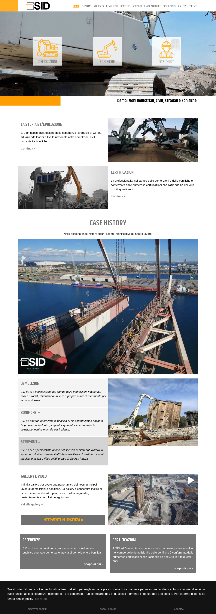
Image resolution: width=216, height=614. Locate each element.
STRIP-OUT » (31, 441)
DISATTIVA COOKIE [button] (37, 609)
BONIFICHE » (30, 412)
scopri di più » (93, 564)
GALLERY (182, 6)
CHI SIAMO (86, 6)
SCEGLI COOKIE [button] (108, 609)
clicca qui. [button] (41, 598)
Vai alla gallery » (32, 504)
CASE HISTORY (169, 6)
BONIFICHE (125, 6)
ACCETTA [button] (179, 609)
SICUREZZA (98, 6)
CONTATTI (193, 6)
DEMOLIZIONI (112, 6)
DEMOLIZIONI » (32, 383)
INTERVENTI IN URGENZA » (63, 520)
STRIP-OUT (137, 6)
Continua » (28, 148)
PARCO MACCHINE (152, 6)
